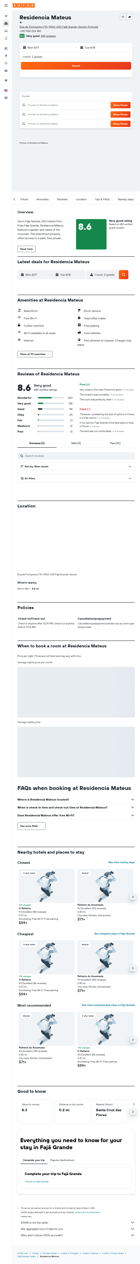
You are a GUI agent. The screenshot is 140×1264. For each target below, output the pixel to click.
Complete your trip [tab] (34, 1160)
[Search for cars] (6, 30)
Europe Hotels (50, 1253)
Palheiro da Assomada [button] (90, 904)
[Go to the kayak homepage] (24, 5)
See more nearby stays (121, 862)
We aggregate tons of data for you (78, 1229)
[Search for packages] (6, 38)
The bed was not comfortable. (102, 431)
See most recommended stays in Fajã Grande (108, 1005)
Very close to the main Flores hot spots (106, 389)
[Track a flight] (6, 63)
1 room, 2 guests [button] (32, 56)
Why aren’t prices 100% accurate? (78, 1235)
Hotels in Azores (90, 1253)
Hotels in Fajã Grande (37, 1181)
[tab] (37, 443)
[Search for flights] (6, 16)
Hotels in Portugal (69, 1253)
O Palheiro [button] (25, 908)
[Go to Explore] (6, 55)
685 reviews (48, 36)
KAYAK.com (22, 1253)
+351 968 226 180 (30, 31)
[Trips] (6, 80)
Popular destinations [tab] (62, 1160)
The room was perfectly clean (102, 399)
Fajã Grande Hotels (26, 1256)
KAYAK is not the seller (78, 1222)
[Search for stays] (6, 23)
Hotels (35, 1253)
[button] (6, 5)
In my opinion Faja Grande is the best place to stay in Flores (106, 424)
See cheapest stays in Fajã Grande (114, 933)
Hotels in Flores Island (113, 1253)
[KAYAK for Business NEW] (6, 70)
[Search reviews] (79, 455)
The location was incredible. (101, 394)
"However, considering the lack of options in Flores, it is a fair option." (107, 416)
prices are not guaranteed (87, 1212)
